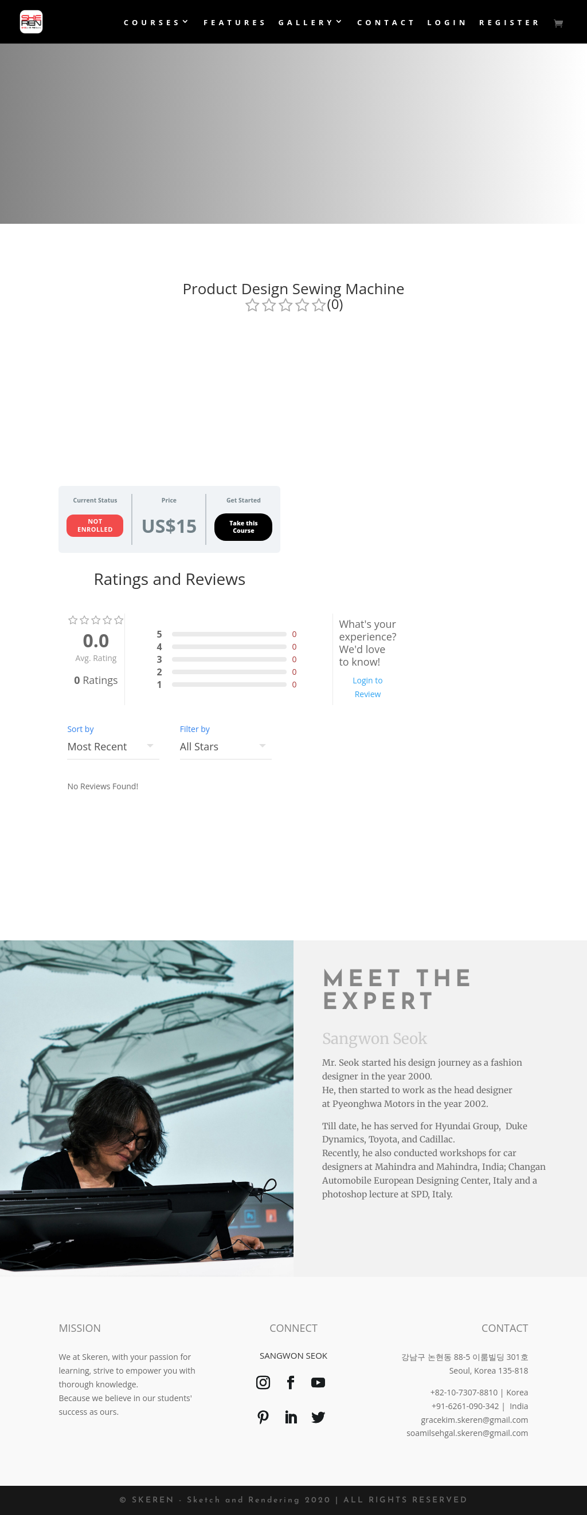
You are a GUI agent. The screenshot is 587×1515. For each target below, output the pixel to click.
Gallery (306, 23)
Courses (153, 23)
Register (510, 23)
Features (236, 23)
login (447, 23)
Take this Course (243, 527)
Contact (387, 23)
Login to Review (368, 687)
